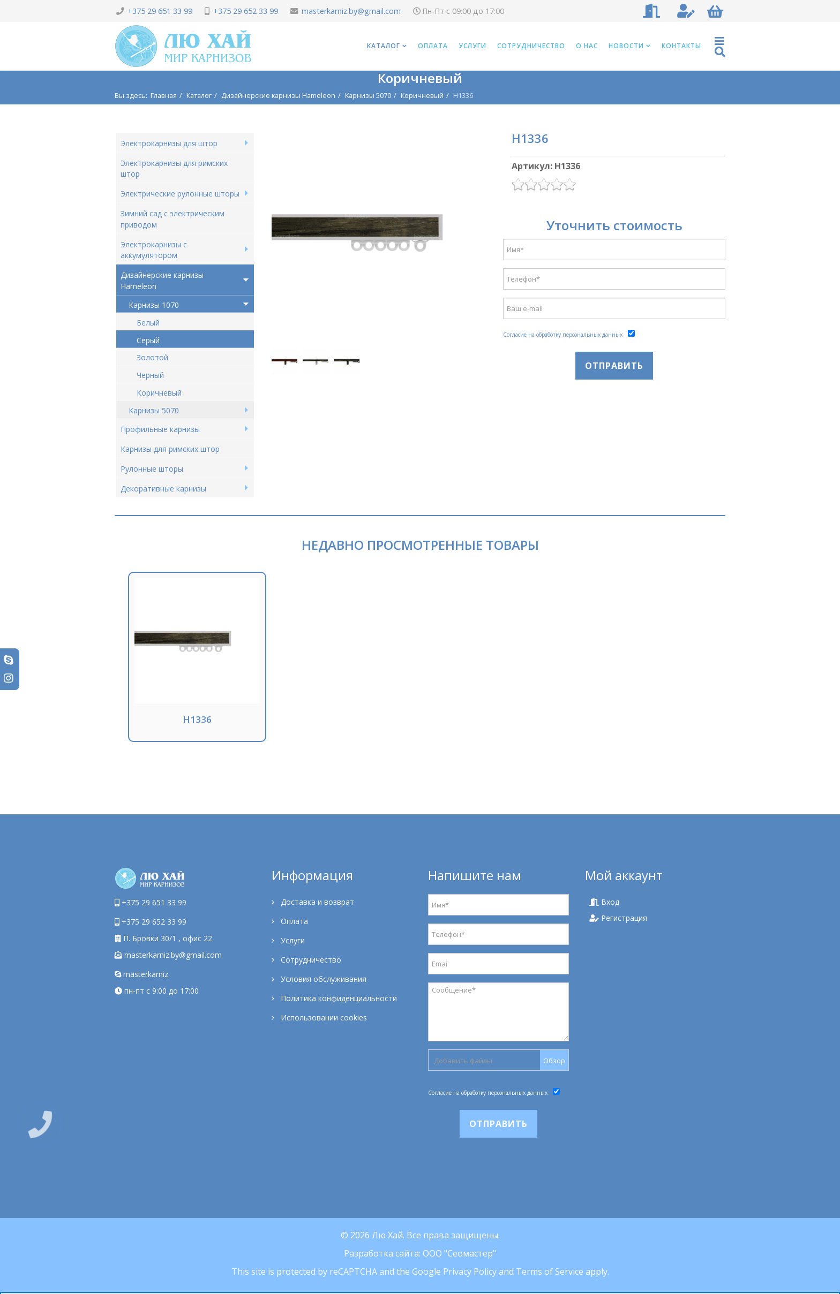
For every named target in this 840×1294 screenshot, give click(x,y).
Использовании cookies (323, 1017)
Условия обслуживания (322, 979)
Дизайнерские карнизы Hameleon (278, 95)
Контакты (681, 45)
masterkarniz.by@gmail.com (351, 11)
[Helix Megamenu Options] (720, 46)
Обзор (554, 1060)
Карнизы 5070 (368, 95)
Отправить (614, 366)
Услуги (472, 45)
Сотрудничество (531, 45)
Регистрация (618, 918)
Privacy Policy (470, 1271)
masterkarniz (141, 974)
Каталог (383, 45)
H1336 (197, 719)
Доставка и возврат (316, 902)
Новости (626, 45)
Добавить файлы (463, 1060)
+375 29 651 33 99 (160, 11)
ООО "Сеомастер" (459, 1253)
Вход (604, 902)
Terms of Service (549, 1271)
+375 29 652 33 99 (245, 11)
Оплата (433, 45)
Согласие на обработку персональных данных (562, 334)
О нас (587, 45)
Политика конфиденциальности (338, 998)
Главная (164, 95)
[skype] (8, 660)
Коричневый (422, 95)
